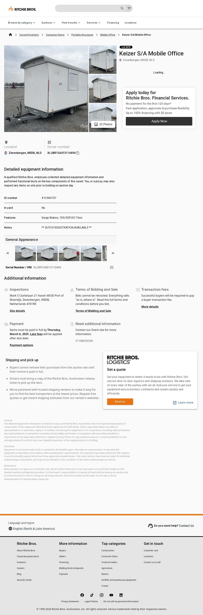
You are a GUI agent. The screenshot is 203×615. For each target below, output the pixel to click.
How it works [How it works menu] (72, 23)
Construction (108, 550)
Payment (63, 574)
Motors (105, 574)
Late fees (36, 334)
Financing (113, 23)
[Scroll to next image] (113, 253)
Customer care (151, 550)
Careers (20, 568)
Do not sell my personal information (121, 601)
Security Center (24, 579)
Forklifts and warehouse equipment (119, 579)
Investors (21, 562)
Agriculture (107, 568)
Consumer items (110, 556)
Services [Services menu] (94, 23)
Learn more (183, 402)
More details (149, 307)
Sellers (62, 556)
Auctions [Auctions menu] (49, 23)
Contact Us (186, 525)
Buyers (62, 550)
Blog (19, 574)
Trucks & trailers (109, 562)
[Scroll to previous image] (8, 253)
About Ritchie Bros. (26, 550)
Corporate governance (28, 556)
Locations (130, 23)
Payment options (21, 345)
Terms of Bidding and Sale (93, 311)
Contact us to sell (152, 562)
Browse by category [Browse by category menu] (22, 23)
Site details (17, 311)
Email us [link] (120, 401)
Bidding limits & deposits (71, 568)
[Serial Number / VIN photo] (111, 267)
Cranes (105, 585)
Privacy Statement (70, 601)
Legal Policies (91, 601)
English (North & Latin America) (34, 528)
